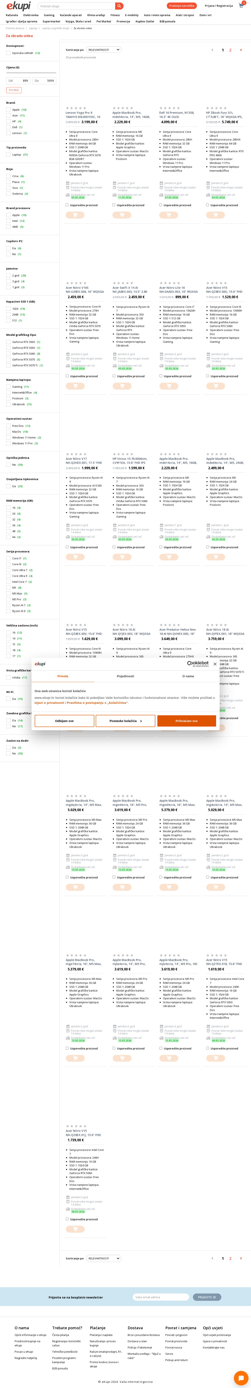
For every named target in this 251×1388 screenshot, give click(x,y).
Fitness (115, 15)
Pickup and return (176, 1360)
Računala (12, 15)
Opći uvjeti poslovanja (217, 1335)
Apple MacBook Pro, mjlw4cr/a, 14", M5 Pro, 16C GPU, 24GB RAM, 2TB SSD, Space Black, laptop (130, 962)
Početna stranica (15, 28)
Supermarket (51, 21)
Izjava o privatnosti (215, 1341)
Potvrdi (14, 90)
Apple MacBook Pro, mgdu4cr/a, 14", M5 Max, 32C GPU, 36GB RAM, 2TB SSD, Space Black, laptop (224, 803)
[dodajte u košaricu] (75, 215)
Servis (169, 1354)
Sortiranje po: (75, 50)
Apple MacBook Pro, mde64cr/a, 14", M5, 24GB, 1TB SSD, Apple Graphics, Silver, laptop (225, 461)
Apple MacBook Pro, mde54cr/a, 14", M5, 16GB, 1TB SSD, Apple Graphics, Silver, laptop (131, 115)
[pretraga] (119, 6)
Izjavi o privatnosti (49, 702)
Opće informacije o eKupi (30, 1335)
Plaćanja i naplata (101, 1335)
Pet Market (104, 21)
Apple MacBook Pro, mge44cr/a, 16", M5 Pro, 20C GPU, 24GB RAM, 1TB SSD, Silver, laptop (130, 803)
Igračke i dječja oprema (21, 21)
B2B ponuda (167, 21)
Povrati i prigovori (176, 1335)
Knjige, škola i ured (78, 21)
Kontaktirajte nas (214, 1347)
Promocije (123, 21)
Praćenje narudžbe (181, 6)
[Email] (161, 1297)
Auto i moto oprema (157, 15)
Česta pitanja (60, 1335)
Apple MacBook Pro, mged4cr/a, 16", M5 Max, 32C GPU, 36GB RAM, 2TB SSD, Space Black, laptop (177, 803)
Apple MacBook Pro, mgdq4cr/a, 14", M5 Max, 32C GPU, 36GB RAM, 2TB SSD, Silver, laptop (84, 803)
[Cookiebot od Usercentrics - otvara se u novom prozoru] (190, 664)
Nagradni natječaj (26, 1358)
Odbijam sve (64, 720)
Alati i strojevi (185, 15)
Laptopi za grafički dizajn (55, 28)
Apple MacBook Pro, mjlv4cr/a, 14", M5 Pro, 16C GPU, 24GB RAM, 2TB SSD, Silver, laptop (178, 962)
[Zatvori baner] (215, 664)
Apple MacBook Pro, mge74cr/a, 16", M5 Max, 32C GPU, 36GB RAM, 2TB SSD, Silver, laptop (84, 962)
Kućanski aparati (71, 15)
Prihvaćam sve (186, 720)
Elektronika (30, 15)
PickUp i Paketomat (140, 1347)
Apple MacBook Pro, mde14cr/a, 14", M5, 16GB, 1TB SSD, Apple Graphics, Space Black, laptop (178, 461)
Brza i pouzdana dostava (144, 1335)
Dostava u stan (137, 1341)
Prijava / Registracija (216, 6)
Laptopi (33, 28)
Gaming (49, 15)
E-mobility (132, 15)
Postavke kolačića (126, 720)
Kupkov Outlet (145, 21)
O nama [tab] (188, 676)
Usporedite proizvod (82, 205)
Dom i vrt (206, 15)
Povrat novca (173, 1347)
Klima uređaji (96, 15)
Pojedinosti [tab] (125, 676)
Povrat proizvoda (176, 1341)
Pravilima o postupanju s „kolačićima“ (97, 702)
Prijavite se (207, 1297)
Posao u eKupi (24, 1351)
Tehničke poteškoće (65, 1351)
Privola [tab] (62, 676)
